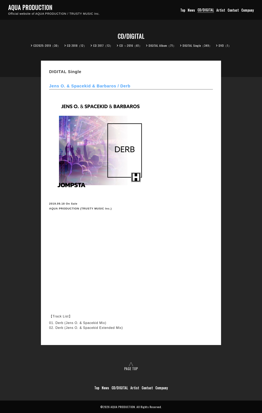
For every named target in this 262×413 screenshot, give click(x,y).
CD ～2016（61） (130, 45)
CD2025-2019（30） (46, 45)
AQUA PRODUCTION (30, 7)
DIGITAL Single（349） (197, 45)
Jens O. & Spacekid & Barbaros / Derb (89, 86)
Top (182, 10)
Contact (233, 10)
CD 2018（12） (77, 45)
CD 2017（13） (103, 45)
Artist (220, 10)
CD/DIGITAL (206, 10)
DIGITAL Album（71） (162, 45)
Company (247, 10)
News (191, 10)
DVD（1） (225, 45)
